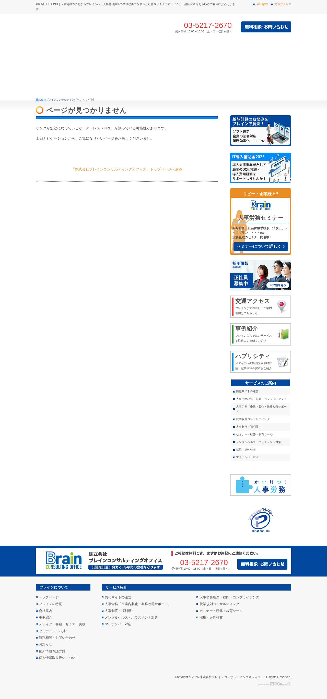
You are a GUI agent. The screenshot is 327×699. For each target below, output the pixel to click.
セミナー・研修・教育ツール (254, 434)
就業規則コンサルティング (253, 419)
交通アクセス (282, 4)
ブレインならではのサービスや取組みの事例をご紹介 (254, 333)
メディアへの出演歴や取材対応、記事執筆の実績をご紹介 (254, 361)
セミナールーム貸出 (54, 631)
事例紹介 (159, 48)
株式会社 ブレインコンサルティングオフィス (92, 27)
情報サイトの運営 (247, 391)
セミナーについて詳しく (259, 246)
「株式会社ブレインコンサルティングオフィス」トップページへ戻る (126, 169)
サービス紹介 (117, 48)
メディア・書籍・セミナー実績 (256, 48)
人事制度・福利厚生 (248, 426)
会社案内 (262, 4)
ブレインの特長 (75, 48)
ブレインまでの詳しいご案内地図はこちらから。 (254, 306)
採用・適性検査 (246, 449)
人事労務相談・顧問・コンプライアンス (261, 398)
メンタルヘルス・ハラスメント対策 (258, 442)
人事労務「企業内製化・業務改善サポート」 (261, 409)
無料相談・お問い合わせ (57, 638)
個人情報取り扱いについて (59, 658)
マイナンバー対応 (247, 457)
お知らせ (45, 644)
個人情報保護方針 (52, 651)
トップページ (45, 48)
